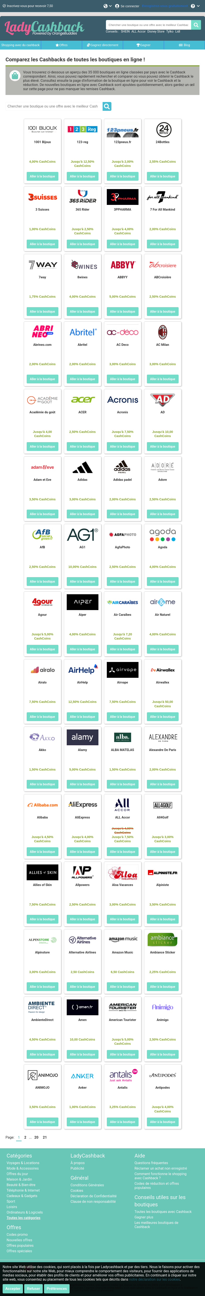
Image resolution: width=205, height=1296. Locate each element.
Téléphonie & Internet (23, 1190)
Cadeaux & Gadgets (22, 1196)
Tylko (170, 31)
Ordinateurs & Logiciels (25, 1212)
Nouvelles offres (19, 1240)
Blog (184, 45)
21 (45, 1137)
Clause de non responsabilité (93, 1201)
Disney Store (155, 31)
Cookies (76, 1190)
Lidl (177, 31)
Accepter (12, 1289)
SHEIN (125, 31)
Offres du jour (17, 1174)
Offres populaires (20, 1245)
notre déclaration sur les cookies (154, 1279)
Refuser (33, 1289)
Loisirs (12, 1207)
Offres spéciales (19, 1251)
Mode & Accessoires (23, 1168)
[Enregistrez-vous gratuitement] (165, 6)
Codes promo (17, 1234)
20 (36, 1137)
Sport (11, 1201)
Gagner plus (144, 1217)
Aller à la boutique (42, 176)
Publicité (77, 1168)
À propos (77, 1163)
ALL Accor (138, 31)
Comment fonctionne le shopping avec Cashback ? (161, 1176)
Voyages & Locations (23, 1163)
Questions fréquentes (151, 1163)
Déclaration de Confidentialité (93, 1196)
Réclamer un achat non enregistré (161, 1168)
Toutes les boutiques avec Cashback (163, 1212)
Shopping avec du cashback (20, 45)
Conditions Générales (87, 1185)
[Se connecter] (127, 6)
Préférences (57, 1289)
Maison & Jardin (19, 1179)
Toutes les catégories (24, 1218)
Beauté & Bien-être (21, 1185)
